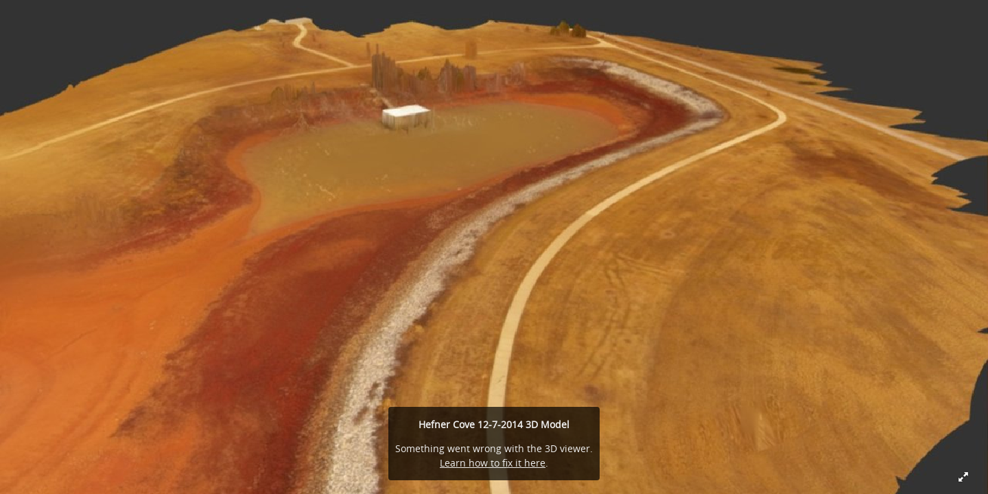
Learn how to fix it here (492, 462)
